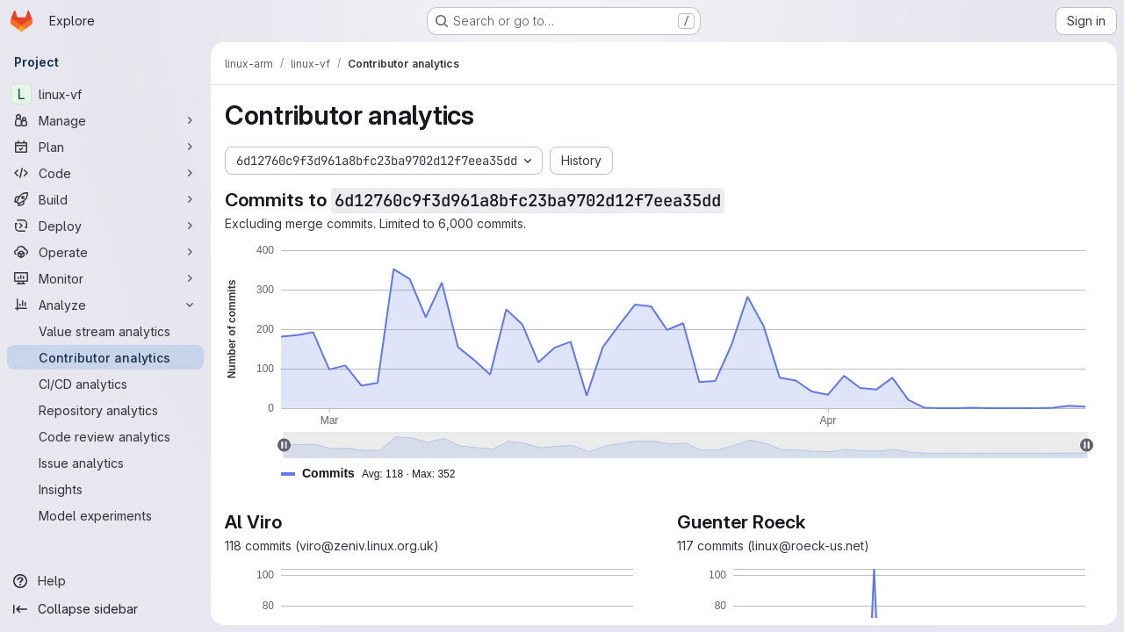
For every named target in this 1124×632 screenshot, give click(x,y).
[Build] (105, 199)
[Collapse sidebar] (105, 609)
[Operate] (105, 252)
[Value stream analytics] (105, 331)
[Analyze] (105, 304)
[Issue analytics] (105, 462)
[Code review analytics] (105, 436)
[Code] (105, 173)
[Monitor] (105, 278)
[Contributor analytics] (105, 357)
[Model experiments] (105, 515)
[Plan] (105, 146)
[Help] (105, 581)
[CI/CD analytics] (105, 383)
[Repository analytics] (105, 410)
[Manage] (105, 120)
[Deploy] (105, 225)
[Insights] (105, 489)
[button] (375, 473)
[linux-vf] (105, 94)
